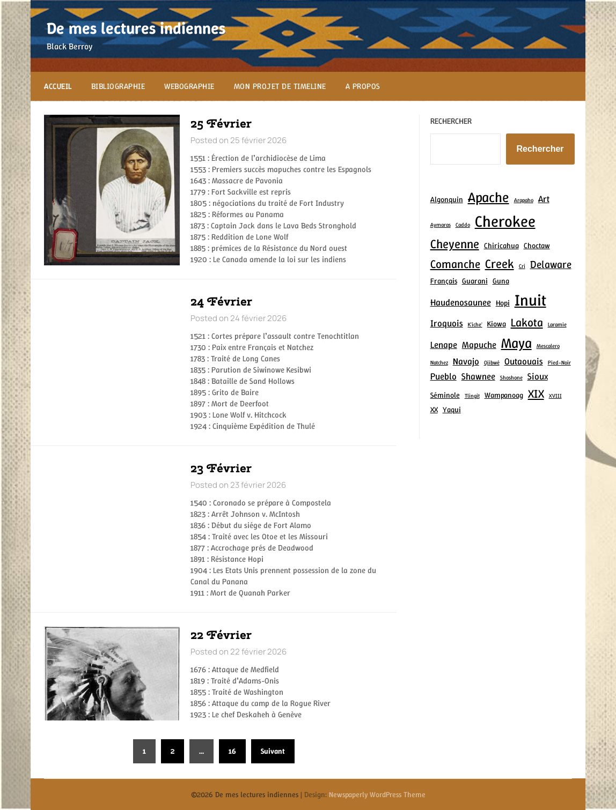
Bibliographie (118, 86)
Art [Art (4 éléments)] (543, 199)
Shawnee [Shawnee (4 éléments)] (478, 376)
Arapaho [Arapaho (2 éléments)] (523, 200)
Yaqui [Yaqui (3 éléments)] (452, 409)
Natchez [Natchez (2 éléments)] (439, 362)
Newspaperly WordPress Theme (377, 794)
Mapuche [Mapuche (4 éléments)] (479, 345)
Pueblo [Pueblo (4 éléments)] (443, 376)
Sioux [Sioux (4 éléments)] (537, 376)
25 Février (221, 123)
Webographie (189, 86)
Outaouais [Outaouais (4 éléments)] (523, 361)
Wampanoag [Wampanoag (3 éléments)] (504, 395)
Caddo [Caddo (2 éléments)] (463, 224)
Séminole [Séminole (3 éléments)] (445, 395)
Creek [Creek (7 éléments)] (499, 264)
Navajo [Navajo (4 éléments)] (466, 361)
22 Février (221, 635)
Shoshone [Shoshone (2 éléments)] (511, 377)
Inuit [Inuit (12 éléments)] (530, 299)
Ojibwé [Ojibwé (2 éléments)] (492, 362)
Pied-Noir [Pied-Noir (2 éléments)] (559, 362)
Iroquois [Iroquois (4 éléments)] (446, 323)
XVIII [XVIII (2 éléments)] (555, 395)
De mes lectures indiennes (136, 28)
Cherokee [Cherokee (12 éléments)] (505, 221)
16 (232, 751)
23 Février (221, 468)
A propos (363, 86)
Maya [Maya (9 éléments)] (516, 343)
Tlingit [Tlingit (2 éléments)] (472, 395)
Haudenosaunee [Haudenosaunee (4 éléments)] (460, 302)
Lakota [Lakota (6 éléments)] (527, 322)
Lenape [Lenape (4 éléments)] (443, 345)
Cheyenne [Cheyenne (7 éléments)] (454, 244)
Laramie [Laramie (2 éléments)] (557, 324)
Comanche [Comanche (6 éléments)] (455, 264)
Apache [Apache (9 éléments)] (488, 197)
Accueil (58, 86)
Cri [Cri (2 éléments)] (522, 266)
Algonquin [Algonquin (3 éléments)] (446, 199)
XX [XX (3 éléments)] (434, 409)
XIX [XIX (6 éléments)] (536, 394)
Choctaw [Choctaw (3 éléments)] (537, 245)
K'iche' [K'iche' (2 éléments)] (475, 324)
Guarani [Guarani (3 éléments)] (475, 281)
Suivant (273, 751)
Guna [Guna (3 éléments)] (501, 281)
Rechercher (451, 121)
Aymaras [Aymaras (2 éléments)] (440, 224)
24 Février (221, 301)
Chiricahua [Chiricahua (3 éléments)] (501, 245)
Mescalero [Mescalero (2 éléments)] (548, 346)
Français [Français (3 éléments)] (443, 281)
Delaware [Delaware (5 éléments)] (550, 264)
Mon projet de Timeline (280, 86)
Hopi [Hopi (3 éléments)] (503, 303)
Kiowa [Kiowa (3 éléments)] (496, 324)
